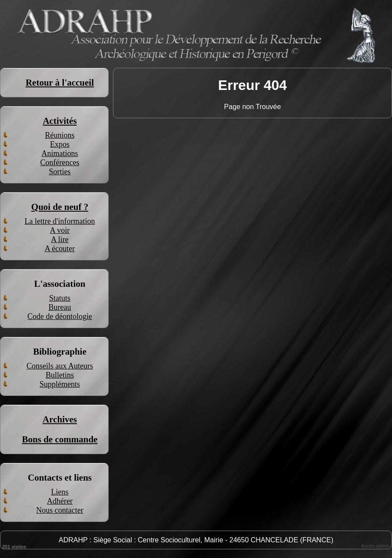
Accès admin (375, 545)
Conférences (60, 162)
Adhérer (60, 501)
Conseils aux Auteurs (60, 366)
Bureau (60, 307)
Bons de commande (60, 439)
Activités (59, 121)
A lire (60, 239)
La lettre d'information (59, 221)
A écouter (60, 248)
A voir (60, 230)
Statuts (59, 298)
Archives (60, 419)
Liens (60, 492)
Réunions (59, 135)
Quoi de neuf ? (59, 207)
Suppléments (60, 384)
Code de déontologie (59, 316)
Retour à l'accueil (60, 82)
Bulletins (60, 375)
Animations (60, 153)
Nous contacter (59, 510)
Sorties (59, 171)
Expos (60, 144)
